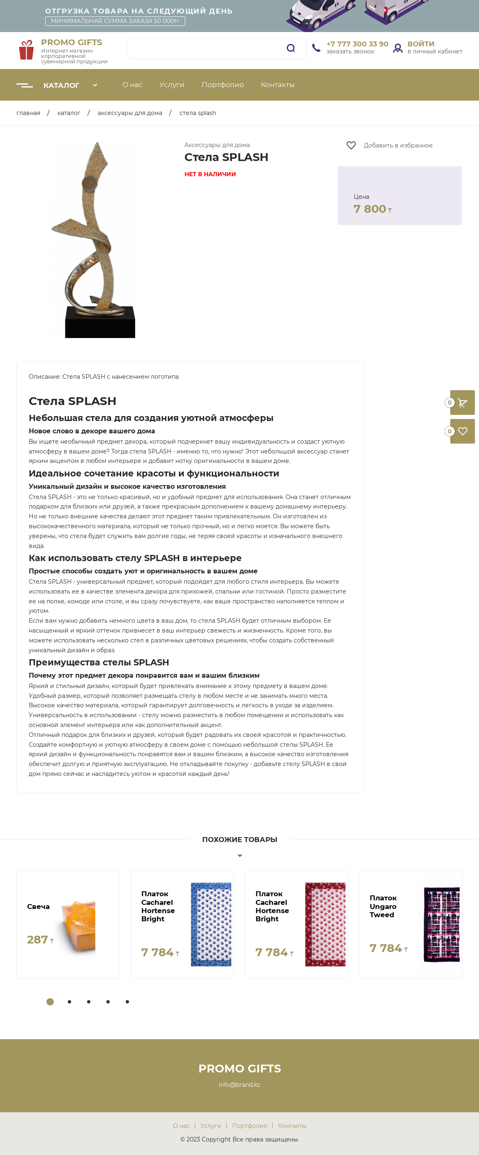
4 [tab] (109, 1002)
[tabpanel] (68, 924)
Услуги (171, 85)
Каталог (61, 85)
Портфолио (223, 85)
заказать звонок (350, 51)
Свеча (38, 906)
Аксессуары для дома (130, 113)
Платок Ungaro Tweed (383, 906)
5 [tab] (128, 1002)
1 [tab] (50, 1002)
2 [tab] (70, 1002)
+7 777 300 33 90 (358, 44)
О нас (132, 85)
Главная (28, 113)
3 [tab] (89, 1002)
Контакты (278, 85)
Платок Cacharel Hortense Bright (158, 906)
